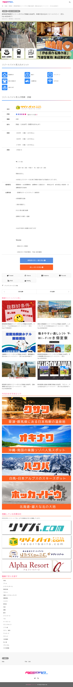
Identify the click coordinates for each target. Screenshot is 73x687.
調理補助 (5, 598)
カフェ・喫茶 (6, 630)
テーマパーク (6, 621)
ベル (4, 618)
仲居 (17, 285)
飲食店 (5, 604)
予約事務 (5, 639)
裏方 (4, 613)
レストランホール (8, 586)
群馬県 (4, 11)
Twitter (35, 678)
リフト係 (5, 627)
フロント (5, 592)
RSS (38, 678)
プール (5, 583)
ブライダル (6, 645)
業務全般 (5, 589)
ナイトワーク (6, 616)
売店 (4, 607)
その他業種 (6, 648)
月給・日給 (28, 661)
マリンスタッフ (7, 624)
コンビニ (5, 601)
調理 (4, 610)
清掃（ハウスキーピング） (10, 595)
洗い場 (5, 642)
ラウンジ (5, 636)
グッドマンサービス (9, 285)
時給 (3, 661)
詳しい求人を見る (36, 267)
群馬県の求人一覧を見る (36, 260)
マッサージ (6, 633)
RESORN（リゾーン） (32, 684)
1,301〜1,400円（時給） (14, 11)
